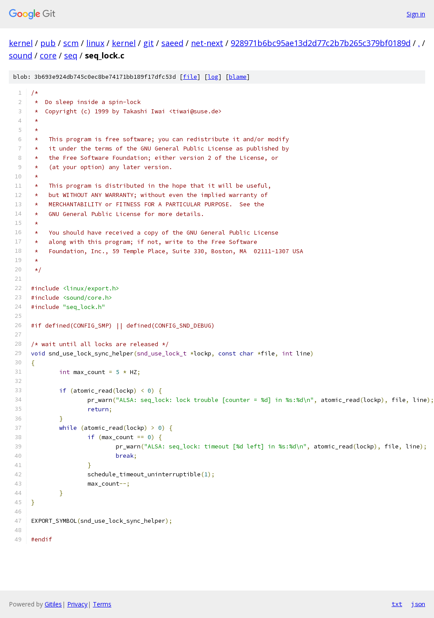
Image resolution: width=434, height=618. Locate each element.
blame (238, 77)
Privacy (77, 604)
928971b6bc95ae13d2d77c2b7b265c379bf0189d (321, 43)
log (213, 77)
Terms (102, 604)
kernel (21, 43)
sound (20, 55)
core (48, 55)
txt (397, 604)
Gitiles (53, 604)
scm (71, 43)
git (148, 43)
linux (95, 43)
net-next (207, 43)
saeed (172, 43)
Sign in (416, 14)
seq (70, 55)
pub (48, 43)
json (418, 604)
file (190, 77)
